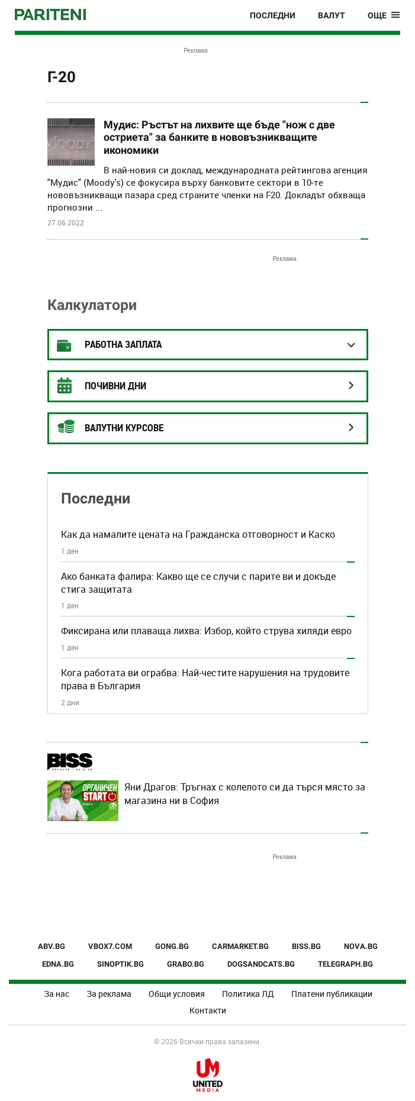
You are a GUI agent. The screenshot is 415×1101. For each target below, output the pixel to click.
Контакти (207, 1010)
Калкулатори (92, 305)
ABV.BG (51, 946)
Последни (272, 15)
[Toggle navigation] (384, 15)
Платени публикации (331, 993)
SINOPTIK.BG (120, 964)
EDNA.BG (58, 964)
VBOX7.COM (110, 946)
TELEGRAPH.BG (345, 964)
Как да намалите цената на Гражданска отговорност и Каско (198, 534)
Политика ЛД (248, 993)
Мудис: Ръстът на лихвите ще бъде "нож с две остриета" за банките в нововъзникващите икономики (219, 137)
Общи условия (177, 993)
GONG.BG (172, 946)
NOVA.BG (361, 946)
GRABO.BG (185, 964)
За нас (56, 993)
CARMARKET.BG (240, 946)
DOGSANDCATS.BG (261, 964)
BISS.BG (306, 946)
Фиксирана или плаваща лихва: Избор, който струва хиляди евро (206, 630)
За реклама (108, 993)
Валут (331, 15)
